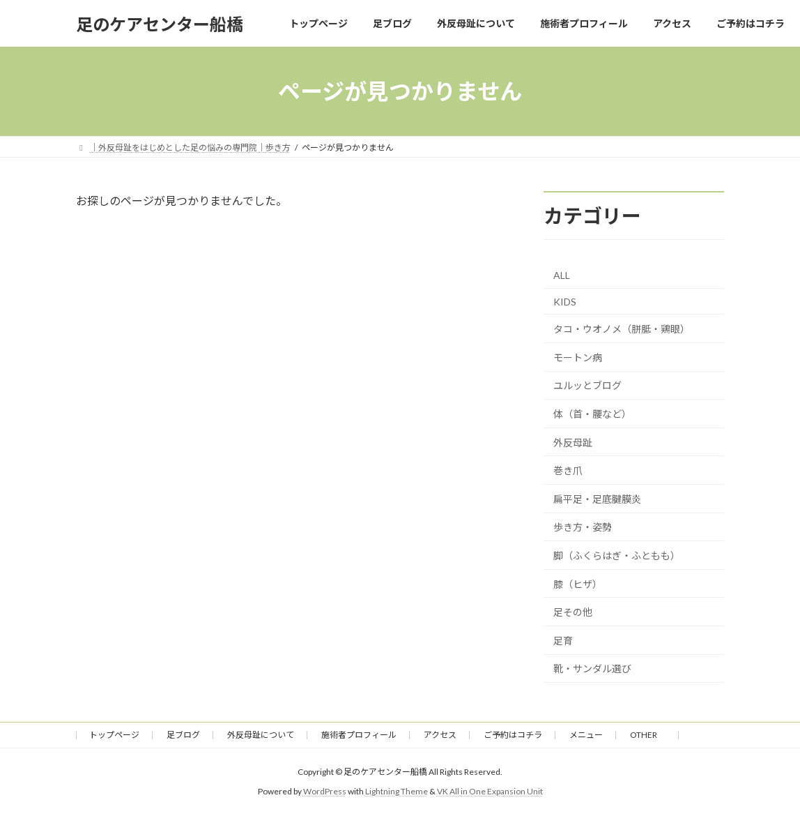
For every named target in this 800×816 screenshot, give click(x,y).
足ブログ (183, 735)
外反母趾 (572, 442)
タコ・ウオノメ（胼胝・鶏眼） (621, 329)
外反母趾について (260, 735)
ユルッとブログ (587, 386)
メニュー (586, 735)
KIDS (564, 302)
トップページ (114, 735)
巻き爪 (568, 470)
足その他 (572, 612)
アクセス (440, 735)
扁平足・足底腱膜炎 (597, 499)
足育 (563, 641)
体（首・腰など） (592, 414)
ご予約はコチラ (513, 735)
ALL (561, 275)
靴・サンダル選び (592, 668)
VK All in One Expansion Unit (490, 792)
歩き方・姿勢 (582, 528)
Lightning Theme (396, 792)
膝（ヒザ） (577, 584)
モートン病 (577, 357)
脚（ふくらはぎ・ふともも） (616, 555)
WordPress (324, 792)
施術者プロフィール (359, 735)
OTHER (648, 735)
